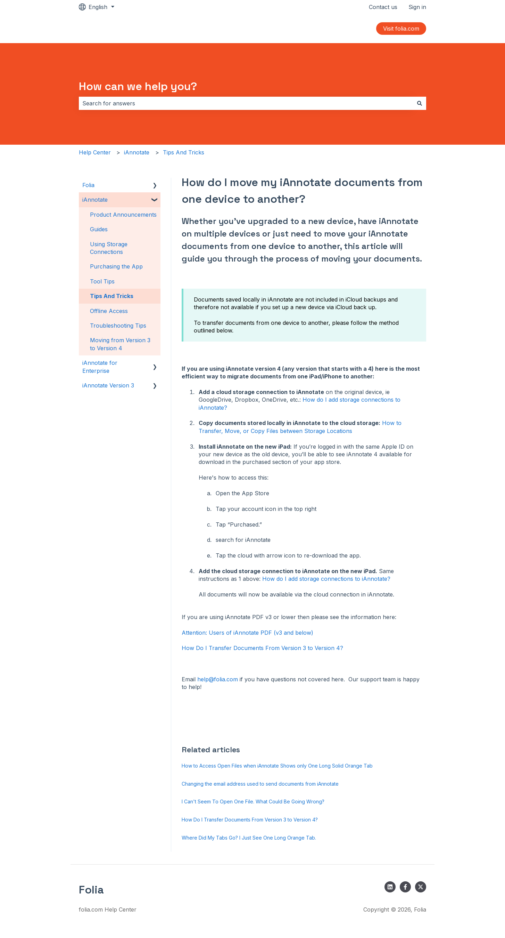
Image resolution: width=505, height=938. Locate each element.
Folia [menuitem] (88, 185)
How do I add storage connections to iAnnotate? (326, 578)
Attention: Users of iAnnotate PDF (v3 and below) (247, 632)
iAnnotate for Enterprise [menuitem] (99, 366)
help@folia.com (218, 679)
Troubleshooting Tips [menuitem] (118, 325)
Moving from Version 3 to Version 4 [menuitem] (120, 344)
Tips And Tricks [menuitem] (111, 295)
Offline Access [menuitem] (109, 310)
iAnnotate (136, 152)
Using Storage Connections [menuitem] (108, 248)
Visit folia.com (401, 28)
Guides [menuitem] (99, 229)
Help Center (95, 152)
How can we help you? (138, 86)
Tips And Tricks (183, 152)
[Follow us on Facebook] (405, 886)
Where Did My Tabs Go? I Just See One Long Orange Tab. (249, 838)
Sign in (417, 6)
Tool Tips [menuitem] (102, 281)
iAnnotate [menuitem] (95, 199)
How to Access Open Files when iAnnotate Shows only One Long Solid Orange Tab (277, 766)
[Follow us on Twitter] (420, 886)
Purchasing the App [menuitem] (116, 266)
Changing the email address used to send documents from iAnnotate (260, 784)
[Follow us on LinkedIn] (390, 886)
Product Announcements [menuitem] (123, 214)
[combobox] (246, 103)
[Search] (419, 103)
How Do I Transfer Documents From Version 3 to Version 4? (262, 647)
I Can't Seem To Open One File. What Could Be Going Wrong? (253, 801)
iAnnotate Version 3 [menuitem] (108, 385)
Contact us (383, 6)
